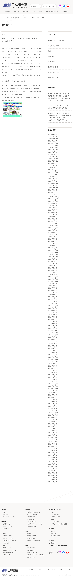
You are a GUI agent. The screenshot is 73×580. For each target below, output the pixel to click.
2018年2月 (51, 352)
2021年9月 (51, 257)
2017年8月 (51, 366)
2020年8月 (51, 285)
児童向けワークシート (33, 552)
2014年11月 (52, 439)
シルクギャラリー (7, 555)
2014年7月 (51, 448)
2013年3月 (51, 464)
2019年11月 (52, 306)
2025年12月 (52, 143)
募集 (33, 11)
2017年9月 (51, 363)
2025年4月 (51, 161)
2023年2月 (51, 219)
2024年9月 (51, 176)
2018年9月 (51, 337)
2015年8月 (51, 419)
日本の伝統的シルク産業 (9, 540)
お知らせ (36, 6)
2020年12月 (52, 277)
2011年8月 (51, 477)
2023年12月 (52, 196)
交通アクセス (6, 514)
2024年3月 (51, 190)
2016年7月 (51, 395)
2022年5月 (51, 239)
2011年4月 (51, 479)
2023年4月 (51, 214)
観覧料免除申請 (31, 550)
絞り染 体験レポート (33, 521)
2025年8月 (51, 152)
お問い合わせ (30, 570)
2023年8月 (51, 205)
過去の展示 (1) (53, 77)
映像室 (4, 545)
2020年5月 (51, 292)
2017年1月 (51, 381)
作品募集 (29, 533)
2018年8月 (51, 339)
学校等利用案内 (31, 548)
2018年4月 (51, 348)
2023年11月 (52, 199)
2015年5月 (51, 426)
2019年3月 (51, 323)
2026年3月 (51, 136)
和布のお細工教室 (31, 526)
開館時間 (5, 512)
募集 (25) (51, 56)
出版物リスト (52, 543)
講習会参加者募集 (31, 536)
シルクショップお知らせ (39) (57, 40)
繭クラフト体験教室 (32, 514)
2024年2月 (51, 192)
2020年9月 (51, 283)
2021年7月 (51, 261)
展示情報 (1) (52, 62)
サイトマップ (51, 570)
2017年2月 (51, 379)
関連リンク (53, 533)
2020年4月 (51, 294)
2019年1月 (51, 328)
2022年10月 (52, 228)
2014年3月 (51, 457)
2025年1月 (51, 167)
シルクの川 (6, 543)
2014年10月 (52, 441)
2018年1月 (51, 355)
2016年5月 (51, 399)
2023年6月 (51, 210)
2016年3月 (51, 404)
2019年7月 (51, 314)
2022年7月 (51, 234)
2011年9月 (51, 475)
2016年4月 (51, 401)
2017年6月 (51, 370)
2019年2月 (51, 326)
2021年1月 (51, 274)
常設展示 (16, 11)
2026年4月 (51, 134)
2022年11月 (52, 225)
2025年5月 (51, 158)
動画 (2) (50, 51)
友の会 (52, 512)
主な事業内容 (55, 514)
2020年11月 (52, 279)
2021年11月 (52, 252)
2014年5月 (51, 453)
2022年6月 (51, 236)
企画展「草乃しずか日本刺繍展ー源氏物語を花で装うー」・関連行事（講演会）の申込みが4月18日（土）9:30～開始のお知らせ (59, 116)
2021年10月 (52, 254)
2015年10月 (52, 415)
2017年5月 (51, 372)
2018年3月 (51, 350)
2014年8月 (51, 446)
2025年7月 (51, 154)
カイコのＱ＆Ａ (31, 557)
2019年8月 (51, 312)
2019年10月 (52, 308)
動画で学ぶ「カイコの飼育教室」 (35, 555)
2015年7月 (51, 421)
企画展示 (7, 11)
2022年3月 (51, 243)
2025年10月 (52, 147)
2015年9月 (51, 417)
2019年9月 (51, 310)
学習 (40, 11)
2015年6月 (51, 424)
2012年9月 (51, 468)
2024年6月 (51, 183)
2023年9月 (51, 203)
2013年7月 (51, 461)
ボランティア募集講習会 (33, 540)
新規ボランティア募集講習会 (59, 524)
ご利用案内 (65, 11)
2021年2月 (51, 272)
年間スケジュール (7, 526)
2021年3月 (51, 270)
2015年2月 (51, 433)
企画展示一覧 (6, 524)
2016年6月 (51, 397)
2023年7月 (51, 207)
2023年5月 (51, 212)
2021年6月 (51, 263)
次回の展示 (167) (53, 72)
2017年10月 (52, 361)
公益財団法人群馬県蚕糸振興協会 (58, 545)
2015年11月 (52, 412)
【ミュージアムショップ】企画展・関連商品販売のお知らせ (58, 107)
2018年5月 (51, 346)
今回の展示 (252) (53, 46)
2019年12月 (52, 303)
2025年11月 (52, 145)
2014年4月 (51, 455)
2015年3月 (51, 430)
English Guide (50, 6)
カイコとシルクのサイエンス (10, 550)
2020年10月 (52, 281)
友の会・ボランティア (52, 11)
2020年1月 (51, 301)
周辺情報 (51, 529)
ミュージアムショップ (8, 517)
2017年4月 (51, 375)
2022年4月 (51, 241)
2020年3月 (51, 297)
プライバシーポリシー (66, 570)
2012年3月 (51, 473)
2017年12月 (52, 357)
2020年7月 (51, 288)
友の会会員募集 (31, 538)
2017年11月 (52, 359)
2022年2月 (51, 245)
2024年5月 (51, 185)
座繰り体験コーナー (8, 552)
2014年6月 (51, 450)
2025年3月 (51, 163)
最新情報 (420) (53, 67)
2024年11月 (52, 172)
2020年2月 (51, 299)
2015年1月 (51, 435)
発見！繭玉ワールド (8, 538)
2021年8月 (51, 259)
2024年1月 (51, 194)
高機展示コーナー (7, 548)
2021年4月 (51, 268)
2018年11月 (52, 332)
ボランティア (54, 519)
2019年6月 (51, 317)
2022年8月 (51, 232)
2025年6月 (51, 156)
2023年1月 (51, 221)
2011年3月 (51, 482)
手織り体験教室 (31, 517)
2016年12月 (52, 384)
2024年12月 (52, 170)
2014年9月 (51, 444)
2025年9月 (51, 150)
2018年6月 (51, 343)
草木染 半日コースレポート (35, 524)
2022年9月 (51, 230)
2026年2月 (51, 138)
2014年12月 (52, 437)
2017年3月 (51, 377)
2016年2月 (51, 406)
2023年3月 (51, 216)
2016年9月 (51, 390)
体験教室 (25, 11)
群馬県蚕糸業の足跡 (8, 536)
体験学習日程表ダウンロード (34, 512)
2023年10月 (52, 201)
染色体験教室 (30, 519)
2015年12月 (52, 410)
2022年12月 (52, 223)
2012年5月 (51, 470)
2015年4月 (51, 428)
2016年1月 (51, 408)
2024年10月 (52, 174)
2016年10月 (52, 388)
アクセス (41, 570)
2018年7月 (51, 341)
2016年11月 (52, 386)
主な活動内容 (55, 521)
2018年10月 (52, 334)
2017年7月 (51, 368)
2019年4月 (51, 321)
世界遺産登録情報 (55, 536)
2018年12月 (52, 330)
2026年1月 (51, 141)
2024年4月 (51, 187)
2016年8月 (51, 392)
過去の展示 (6, 529)
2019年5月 (51, 319)
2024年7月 (51, 181)
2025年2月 (51, 165)
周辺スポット (54, 531)
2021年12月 (52, 250)
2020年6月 (51, 290)
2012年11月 (52, 466)
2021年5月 (51, 265)
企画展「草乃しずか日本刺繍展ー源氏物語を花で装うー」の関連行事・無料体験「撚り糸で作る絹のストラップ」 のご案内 (59, 97)
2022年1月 (51, 248)
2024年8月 (51, 179)
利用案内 (3, 510)
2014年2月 (51, 459)
